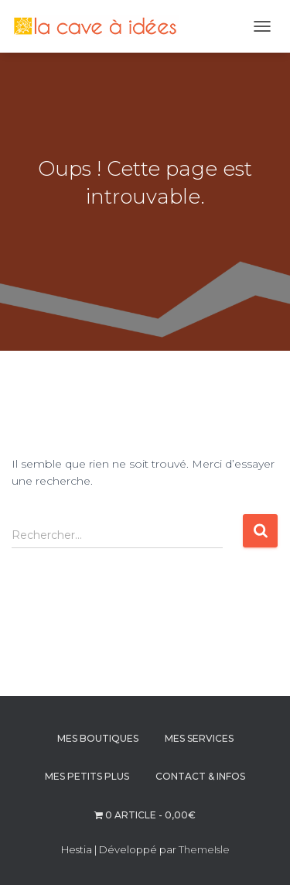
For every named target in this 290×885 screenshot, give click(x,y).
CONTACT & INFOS (200, 776)
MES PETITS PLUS (87, 776)
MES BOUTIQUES (97, 738)
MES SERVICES (199, 738)
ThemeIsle (204, 849)
